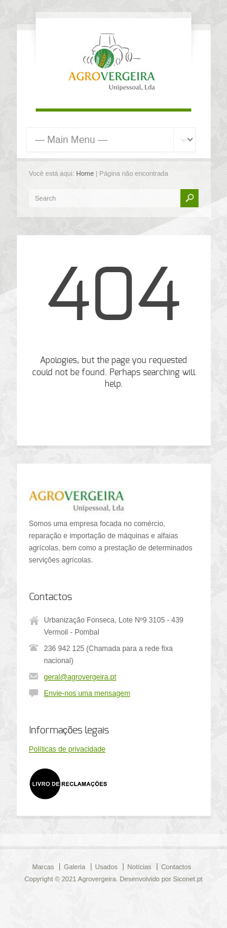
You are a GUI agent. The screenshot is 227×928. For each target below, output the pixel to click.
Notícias (139, 866)
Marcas (43, 866)
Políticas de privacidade (67, 749)
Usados (106, 866)
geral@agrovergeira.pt (80, 677)
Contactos (176, 866)
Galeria (74, 866)
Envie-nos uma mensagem (87, 693)
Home (85, 173)
